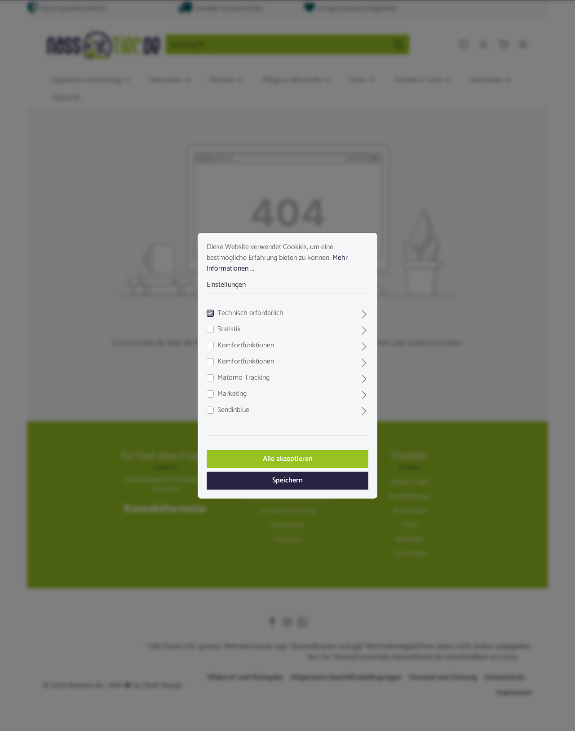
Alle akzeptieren (288, 459)
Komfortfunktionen (245, 345)
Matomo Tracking (243, 377)
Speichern (287, 480)
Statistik (229, 329)
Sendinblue (233, 410)
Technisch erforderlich (250, 313)
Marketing (232, 394)
